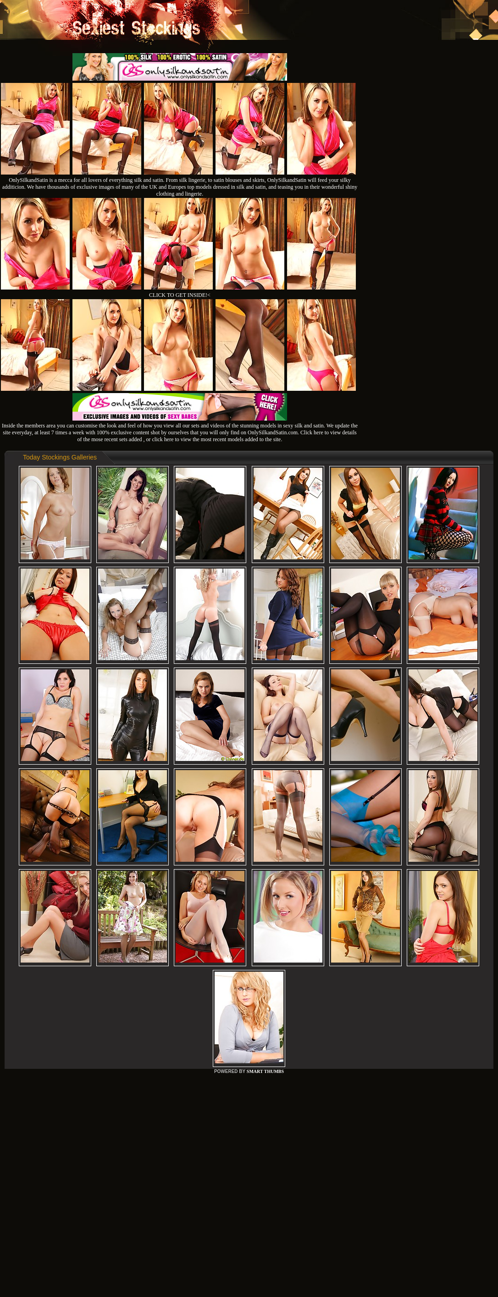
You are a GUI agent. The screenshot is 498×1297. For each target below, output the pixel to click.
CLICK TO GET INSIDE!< (179, 295)
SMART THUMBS (265, 1071)
